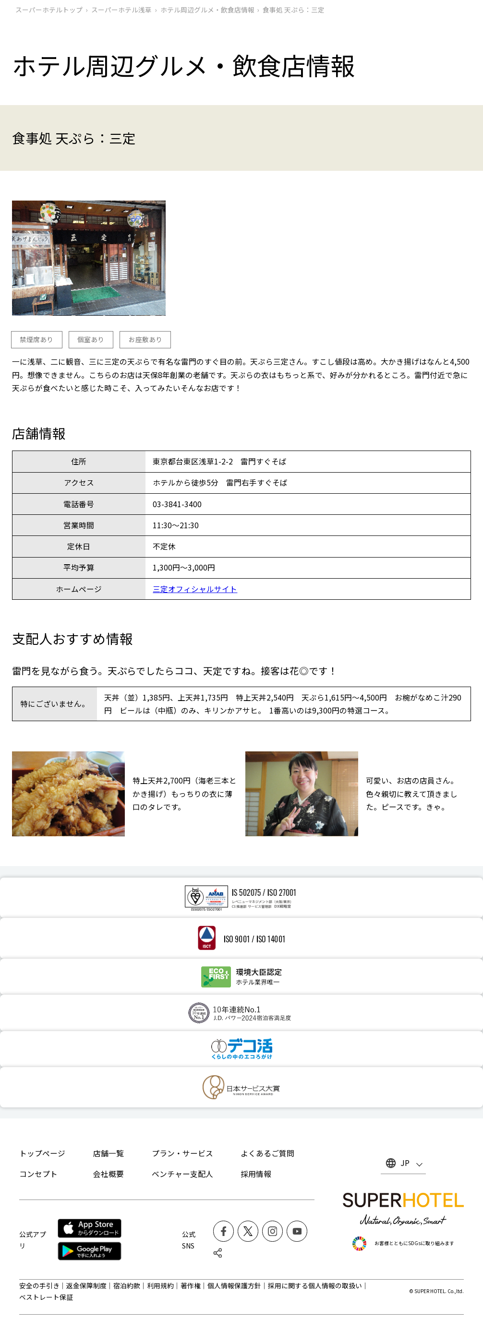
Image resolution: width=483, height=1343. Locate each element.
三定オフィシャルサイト (195, 588)
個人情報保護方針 (234, 1285)
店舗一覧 (108, 1153)
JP (405, 1162)
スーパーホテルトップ (49, 9)
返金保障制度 (86, 1285)
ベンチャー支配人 (182, 1173)
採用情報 (256, 1173)
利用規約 (160, 1285)
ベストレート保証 (46, 1297)
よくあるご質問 (267, 1153)
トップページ (42, 1153)
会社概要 (108, 1173)
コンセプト (38, 1173)
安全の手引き (39, 1285)
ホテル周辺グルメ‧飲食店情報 (207, 9)
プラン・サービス (182, 1153)
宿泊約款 (126, 1285)
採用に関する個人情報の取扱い (315, 1285)
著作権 (191, 1285)
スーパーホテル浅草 (121, 9)
